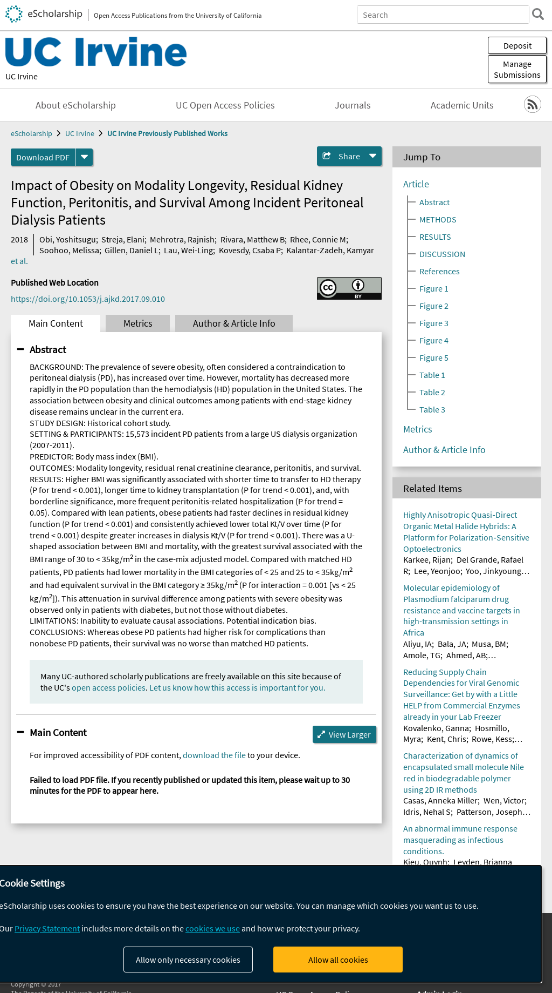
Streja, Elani (122, 239)
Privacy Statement (47, 928)
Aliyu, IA (417, 643)
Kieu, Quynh (425, 861)
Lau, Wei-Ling (188, 250)
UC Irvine (21, 76)
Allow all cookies (338, 959)
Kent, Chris (446, 738)
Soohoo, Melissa (69, 250)
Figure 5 (433, 357)
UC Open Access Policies (225, 105)
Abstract (48, 349)
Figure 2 (433, 305)
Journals (353, 105)
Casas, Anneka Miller (440, 800)
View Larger (350, 734)
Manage (517, 69)
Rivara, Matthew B (252, 239)
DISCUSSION (442, 253)
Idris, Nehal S (427, 811)
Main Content (56, 323)
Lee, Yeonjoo (437, 570)
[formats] (84, 157)
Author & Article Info (234, 323)
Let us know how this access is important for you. (237, 687)
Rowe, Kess (492, 738)
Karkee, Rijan (427, 559)
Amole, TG (421, 655)
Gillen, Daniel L (131, 250)
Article (416, 184)
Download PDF (43, 157)
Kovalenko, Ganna (436, 727)
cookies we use (212, 928)
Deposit (517, 45)
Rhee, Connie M (318, 239)
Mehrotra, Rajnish (182, 239)
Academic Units (462, 105)
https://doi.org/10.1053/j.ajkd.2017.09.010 (88, 298)
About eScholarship (76, 105)
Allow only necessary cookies (188, 959)
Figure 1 (433, 288)
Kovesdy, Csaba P (250, 250)
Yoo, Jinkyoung (493, 570)
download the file (214, 754)
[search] (538, 14)
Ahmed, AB (466, 655)
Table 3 (432, 409)
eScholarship (31, 133)
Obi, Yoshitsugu (67, 239)
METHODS (438, 219)
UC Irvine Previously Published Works (167, 133)
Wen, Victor (504, 800)
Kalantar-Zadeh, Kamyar (330, 250)
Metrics (138, 323)
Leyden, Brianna (482, 861)
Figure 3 (433, 323)
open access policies (109, 687)
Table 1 (432, 374)
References (439, 271)
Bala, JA (452, 643)
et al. (19, 260)
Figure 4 (433, 340)
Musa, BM (489, 643)
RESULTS (435, 236)
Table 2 (432, 392)
